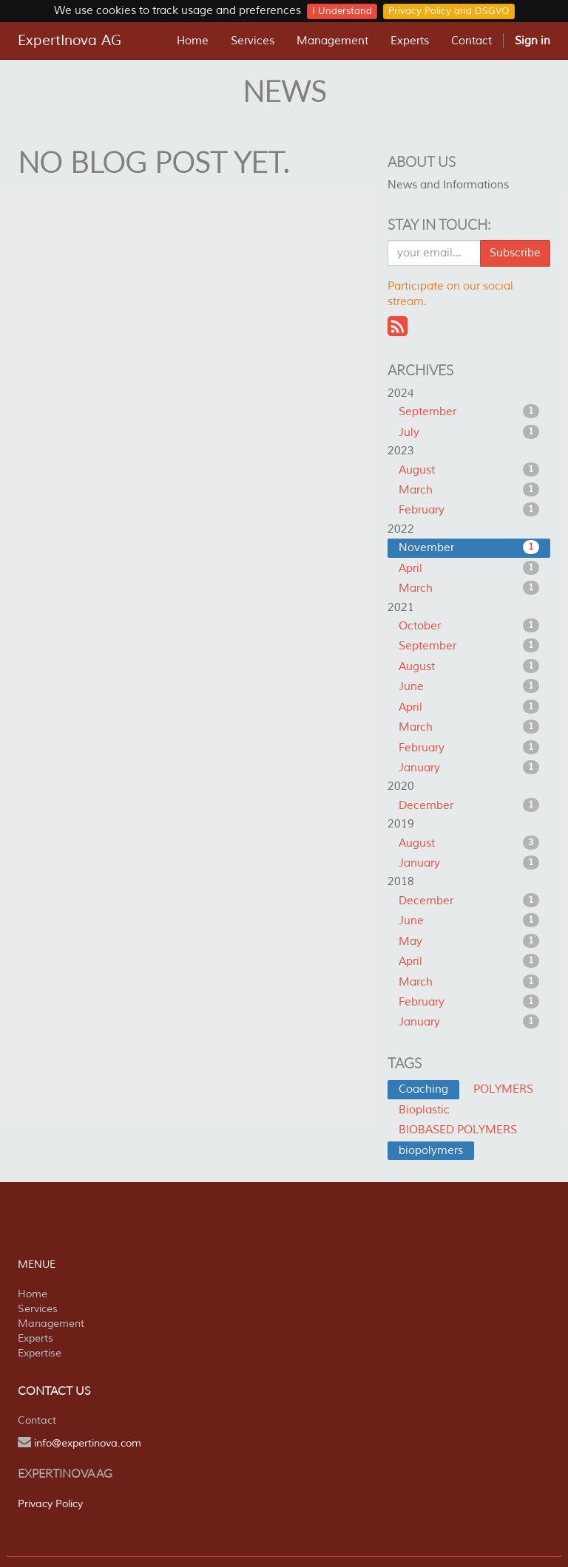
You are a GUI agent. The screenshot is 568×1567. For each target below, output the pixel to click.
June (469, 686)
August (469, 469)
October (469, 625)
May (469, 941)
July (469, 432)
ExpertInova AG (69, 40)
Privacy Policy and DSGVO (449, 11)
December (469, 805)
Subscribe (515, 253)
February (469, 509)
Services (38, 1309)
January (469, 767)
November (469, 547)
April (469, 568)
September (469, 411)
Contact (37, 1420)
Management (51, 1323)
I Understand (342, 11)
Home (32, 1294)
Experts (35, 1338)
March (469, 489)
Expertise (39, 1353)
